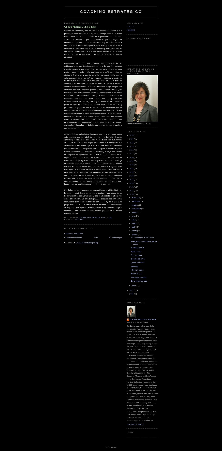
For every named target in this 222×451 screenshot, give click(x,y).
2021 (131, 154)
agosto (135, 212)
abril (134, 227)
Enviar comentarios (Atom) (87, 243)
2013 (131, 183)
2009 (131, 290)
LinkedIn (130, 27)
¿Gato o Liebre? (137, 262)
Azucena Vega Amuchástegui (142, 319)
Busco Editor (136, 274)
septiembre (136, 209)
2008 (131, 294)
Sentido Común (137, 248)
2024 (131, 143)
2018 (131, 165)
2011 (131, 191)
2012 (131, 187)
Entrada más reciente (73, 238)
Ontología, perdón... (139, 277)
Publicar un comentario (73, 234)
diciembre (136, 197)
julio (133, 216)
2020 (131, 157)
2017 (131, 168)
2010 (131, 194)
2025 (131, 139)
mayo (134, 223)
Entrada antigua (115, 238)
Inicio (95, 238)
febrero (135, 234)
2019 (131, 161)
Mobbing (134, 266)
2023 (131, 146)
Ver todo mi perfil (135, 424)
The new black (137, 270)
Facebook (131, 30)
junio (134, 220)
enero (134, 286)
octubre (135, 205)
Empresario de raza (139, 281)
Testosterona (136, 255)
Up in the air (136, 251)
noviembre (136, 201)
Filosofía (79, 219)
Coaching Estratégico (111, 12)
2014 (131, 179)
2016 (131, 172)
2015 (131, 176)
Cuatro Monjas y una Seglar (142, 238)
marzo (134, 231)
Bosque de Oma (137, 259)
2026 (131, 135)
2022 (131, 150)
